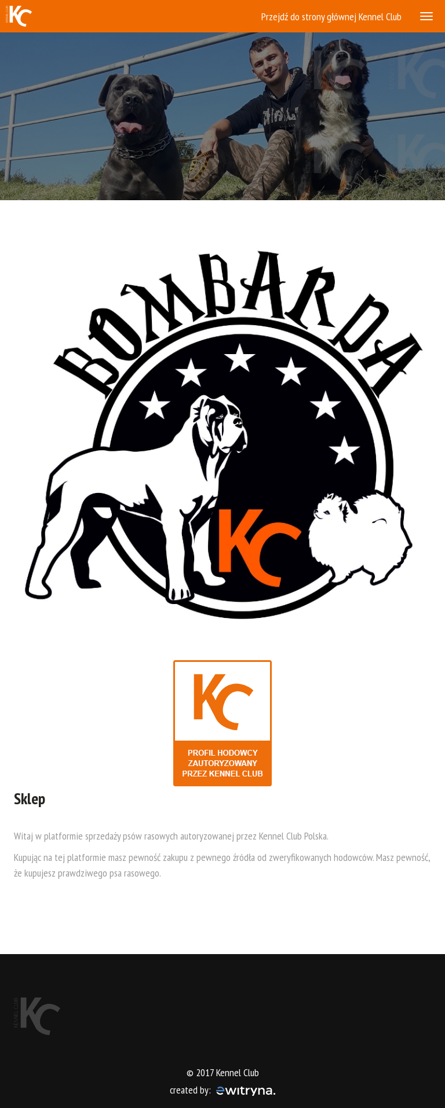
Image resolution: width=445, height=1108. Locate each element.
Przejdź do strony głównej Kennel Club (331, 16)
